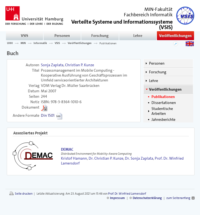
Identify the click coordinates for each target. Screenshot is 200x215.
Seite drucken (24, 194)
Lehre (137, 35)
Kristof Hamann (74, 158)
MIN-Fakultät (158, 9)
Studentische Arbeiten (162, 111)
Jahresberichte (163, 119)
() (122, 24)
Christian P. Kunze (79, 64)
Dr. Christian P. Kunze (106, 158)
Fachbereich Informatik (148, 14)
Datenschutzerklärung (147, 198)
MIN (23, 43)
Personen (62, 35)
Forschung (100, 35)
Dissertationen (163, 102)
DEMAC (67, 149)
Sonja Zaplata (52, 64)
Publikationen (108, 43)
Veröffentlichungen (175, 35)
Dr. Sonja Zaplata (139, 158)
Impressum (117, 198)
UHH (10, 43)
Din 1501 (47, 115)
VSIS (24, 35)
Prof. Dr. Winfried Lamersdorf (127, 194)
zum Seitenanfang (178, 198)
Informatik (40, 43)
